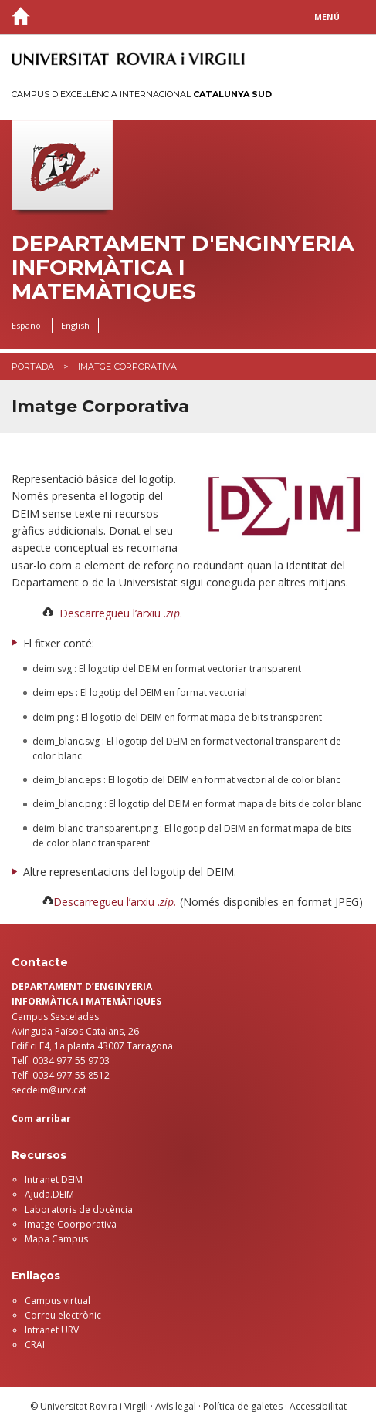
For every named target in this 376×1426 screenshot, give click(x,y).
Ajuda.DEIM (49, 1194)
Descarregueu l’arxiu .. (120, 613)
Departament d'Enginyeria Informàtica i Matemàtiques (183, 266)
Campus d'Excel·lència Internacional (142, 94)
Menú (327, 17)
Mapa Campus (56, 1238)
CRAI (35, 1344)
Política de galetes (243, 1406)
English (75, 325)
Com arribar (41, 1118)
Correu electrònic (63, 1315)
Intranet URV (52, 1329)
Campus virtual (57, 1300)
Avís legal (175, 1406)
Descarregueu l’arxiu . (106, 901)
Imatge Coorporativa (71, 1224)
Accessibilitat (318, 1406)
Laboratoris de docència (79, 1209)
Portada (33, 366)
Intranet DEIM (54, 1179)
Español (27, 325)
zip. (168, 901)
